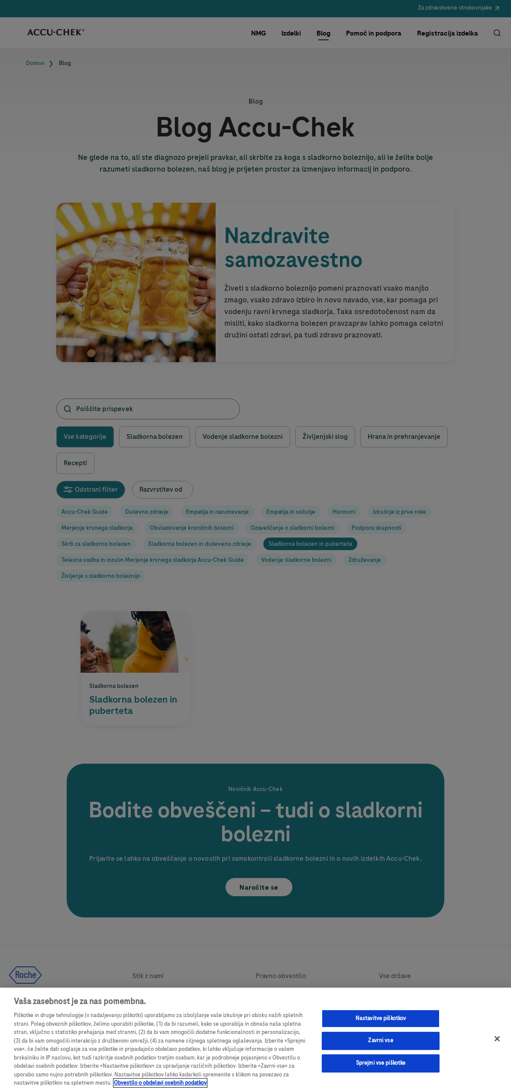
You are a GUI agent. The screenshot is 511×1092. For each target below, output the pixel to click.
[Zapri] (497, 1038)
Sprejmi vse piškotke (381, 1063)
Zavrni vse (380, 1040)
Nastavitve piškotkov (381, 1018)
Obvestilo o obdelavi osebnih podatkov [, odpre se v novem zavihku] (160, 1083)
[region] (255, 1040)
